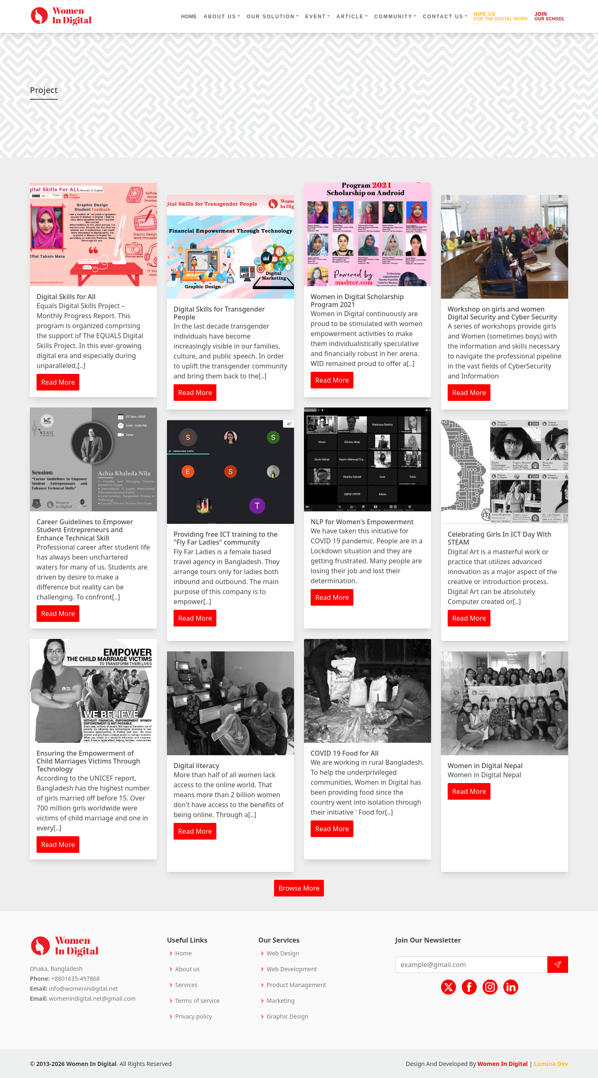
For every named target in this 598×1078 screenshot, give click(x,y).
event (315, 17)
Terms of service (197, 1001)
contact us (443, 17)
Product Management (296, 985)
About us (187, 969)
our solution (271, 17)
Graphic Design (287, 1016)
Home (189, 17)
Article (350, 17)
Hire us (501, 16)
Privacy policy (193, 1016)
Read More (58, 382)
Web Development (292, 969)
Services (186, 985)
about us (219, 17)
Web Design (283, 953)
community (393, 17)
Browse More (299, 888)
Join (549, 16)
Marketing (281, 1001)
